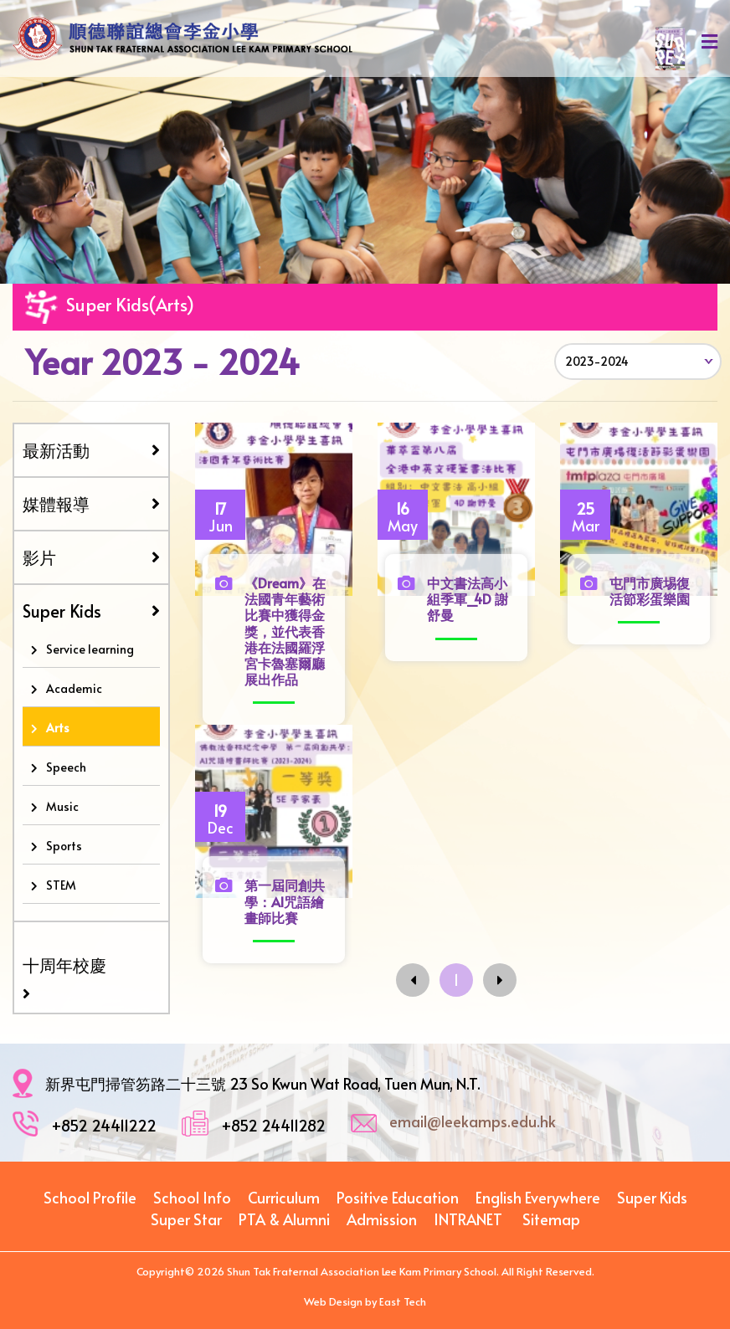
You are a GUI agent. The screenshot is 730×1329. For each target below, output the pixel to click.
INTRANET (468, 1218)
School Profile (90, 1197)
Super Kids (91, 611)
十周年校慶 (64, 965)
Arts (57, 728)
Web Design (333, 1301)
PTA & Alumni (284, 1218)
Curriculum (284, 1197)
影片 (91, 557)
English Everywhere (538, 1197)
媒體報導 (91, 504)
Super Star (186, 1218)
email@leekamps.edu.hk (472, 1121)
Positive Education (398, 1197)
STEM (61, 885)
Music (62, 806)
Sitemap (551, 1218)
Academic (74, 688)
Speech (66, 767)
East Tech (402, 1301)
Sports (64, 846)
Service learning (90, 649)
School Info (192, 1197)
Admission (382, 1218)
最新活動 (91, 450)
